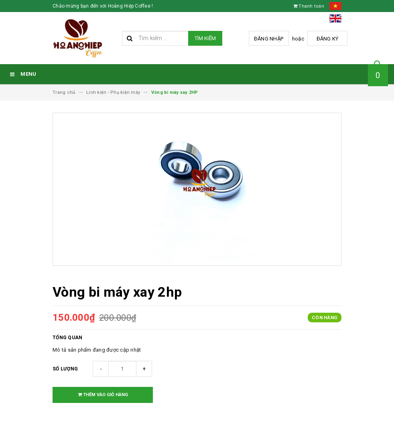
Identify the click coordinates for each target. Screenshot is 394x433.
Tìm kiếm (205, 38)
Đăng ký (328, 39)
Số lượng (65, 369)
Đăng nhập (268, 39)
